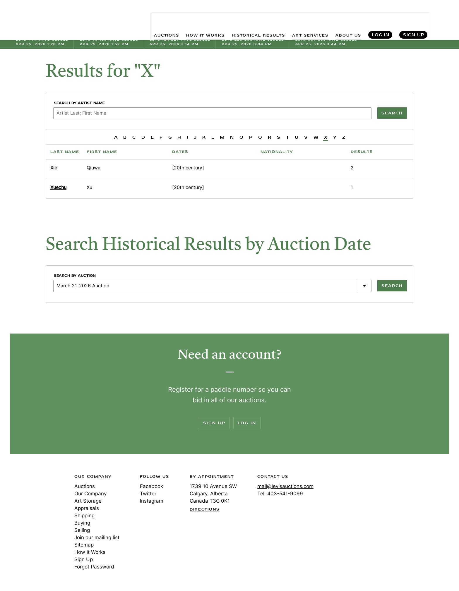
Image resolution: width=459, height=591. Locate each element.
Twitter (148, 493)
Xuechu (58, 187)
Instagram (151, 501)
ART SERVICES (303, 17)
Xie (53, 168)
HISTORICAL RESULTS (245, 17)
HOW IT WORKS (185, 17)
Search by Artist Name (79, 103)
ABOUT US (346, 17)
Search (443, 17)
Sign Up (413, 17)
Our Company (90, 493)
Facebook (151, 486)
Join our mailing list (96, 537)
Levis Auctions (46, 18)
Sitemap (84, 545)
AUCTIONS (141, 17)
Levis (35, 497)
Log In (380, 17)
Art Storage (88, 501)
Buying (82, 523)
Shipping (84, 515)
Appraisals (86, 508)
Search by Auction (75, 276)
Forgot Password (94, 567)
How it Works (89, 552)
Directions (205, 510)
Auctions (84, 486)
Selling (82, 530)
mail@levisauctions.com (285, 486)
